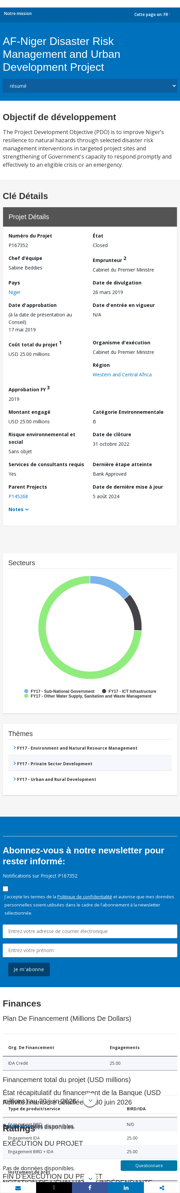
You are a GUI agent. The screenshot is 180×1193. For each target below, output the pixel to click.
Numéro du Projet (30, 235)
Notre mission (18, 13)
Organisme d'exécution (121, 342)
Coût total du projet (35, 343)
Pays (14, 282)
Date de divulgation (117, 282)
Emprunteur (109, 259)
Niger (14, 292)
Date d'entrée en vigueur (124, 305)
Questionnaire (149, 1166)
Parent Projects (28, 487)
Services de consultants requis (46, 464)
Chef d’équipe (25, 258)
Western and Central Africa (122, 374)
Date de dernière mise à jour (128, 487)
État (98, 235)
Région (101, 365)
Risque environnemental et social (42, 438)
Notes (16, 509)
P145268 (18, 496)
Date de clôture (112, 434)
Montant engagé (29, 412)
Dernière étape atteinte (122, 464)
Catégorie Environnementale (128, 412)
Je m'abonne (29, 969)
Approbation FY (29, 388)
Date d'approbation (33, 305)
